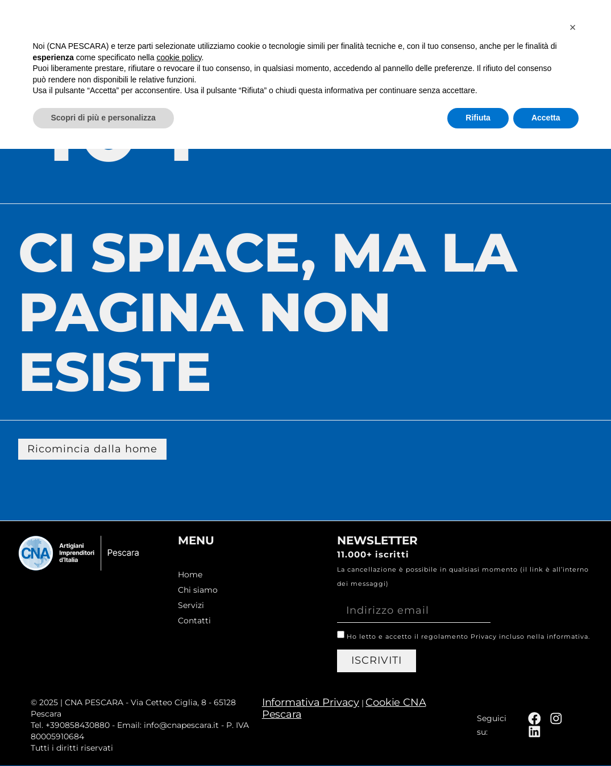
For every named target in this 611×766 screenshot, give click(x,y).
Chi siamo (408, 27)
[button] (573, 644)
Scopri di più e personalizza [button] (103, 734)
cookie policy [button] (178, 674)
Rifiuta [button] (478, 734)
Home (331, 27)
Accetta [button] (545, 734)
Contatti (571, 27)
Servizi (491, 27)
